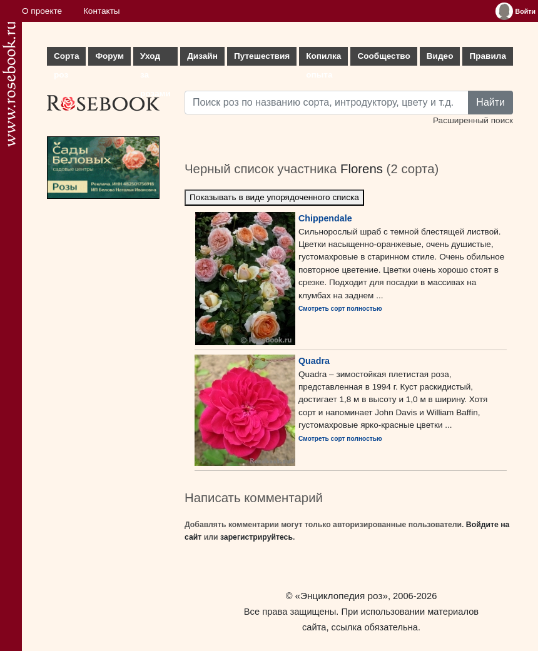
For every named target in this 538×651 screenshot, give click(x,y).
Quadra (314, 361)
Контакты (101, 11)
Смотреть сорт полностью (340, 308)
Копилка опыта (323, 58)
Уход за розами (155, 58)
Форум (109, 56)
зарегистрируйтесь (256, 537)
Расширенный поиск (473, 120)
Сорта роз (66, 58)
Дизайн (202, 56)
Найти (490, 102)
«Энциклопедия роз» (341, 595)
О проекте (42, 11)
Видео (440, 56)
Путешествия (262, 56)
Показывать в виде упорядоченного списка (274, 197)
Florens (361, 169)
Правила (487, 56)
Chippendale (325, 218)
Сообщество (383, 56)
